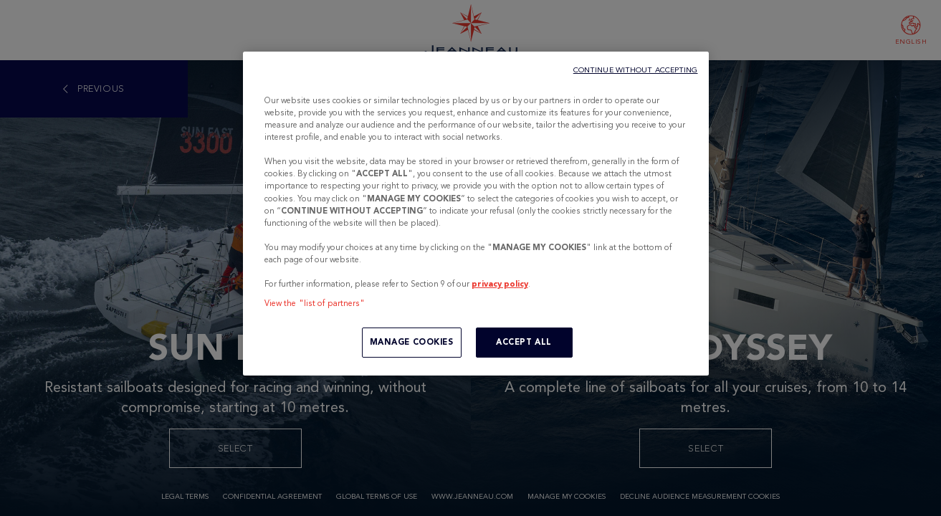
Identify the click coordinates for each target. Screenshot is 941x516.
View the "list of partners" (315, 303)
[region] (476, 214)
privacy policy (500, 284)
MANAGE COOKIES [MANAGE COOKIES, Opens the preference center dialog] (412, 342)
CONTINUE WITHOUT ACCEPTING (635, 70)
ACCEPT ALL (524, 342)
